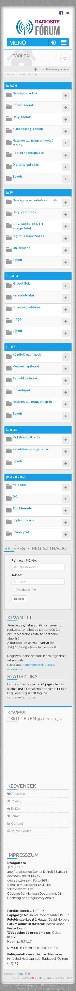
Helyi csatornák (24, 212)
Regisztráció (49, 548)
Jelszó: (17, 575)
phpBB (20, 974)
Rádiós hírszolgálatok (29, 153)
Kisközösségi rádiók (28, 129)
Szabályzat (21, 532)
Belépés (14, 548)
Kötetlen (19, 485)
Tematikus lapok (25, 378)
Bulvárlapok (22, 390)
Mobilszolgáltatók (26, 437)
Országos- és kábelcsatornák (35, 200)
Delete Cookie (19, 831)
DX (15, 496)
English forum (23, 520)
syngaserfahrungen (22, 697)
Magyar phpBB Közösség (41, 985)
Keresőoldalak (23, 295)
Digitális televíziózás (28, 236)
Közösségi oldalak (26, 307)
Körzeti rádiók (23, 105)
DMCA (13, 809)
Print (13, 347)
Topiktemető (22, 508)
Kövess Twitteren (35, 716)
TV (11, 192)
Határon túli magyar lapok (32, 402)
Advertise (16, 794)
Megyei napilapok (26, 366)
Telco (13, 429)
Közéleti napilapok (27, 354)
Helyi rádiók (22, 117)
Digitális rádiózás (26, 165)
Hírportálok (21, 283)
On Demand (21, 248)
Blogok (18, 319)
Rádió (13, 85)
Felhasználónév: (24, 560)
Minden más (17, 477)
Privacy (14, 801)
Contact (15, 823)
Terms (13, 816)
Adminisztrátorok (33, 664)
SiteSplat (50, 978)
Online (14, 276)
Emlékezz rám (26, 590)
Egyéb (17, 176)
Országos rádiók (25, 93)
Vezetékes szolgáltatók (30, 449)
